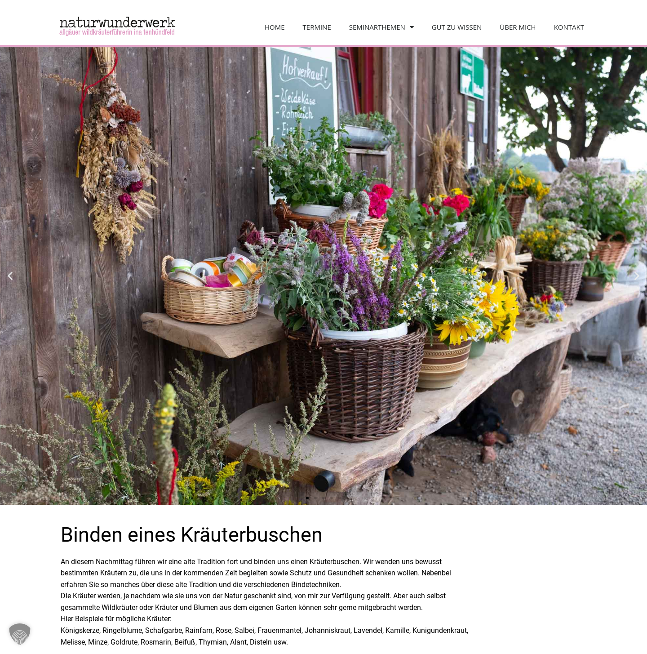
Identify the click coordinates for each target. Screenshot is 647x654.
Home (275, 26)
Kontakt (569, 26)
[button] (10, 275)
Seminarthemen (381, 27)
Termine (317, 26)
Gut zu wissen (457, 26)
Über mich (518, 26)
